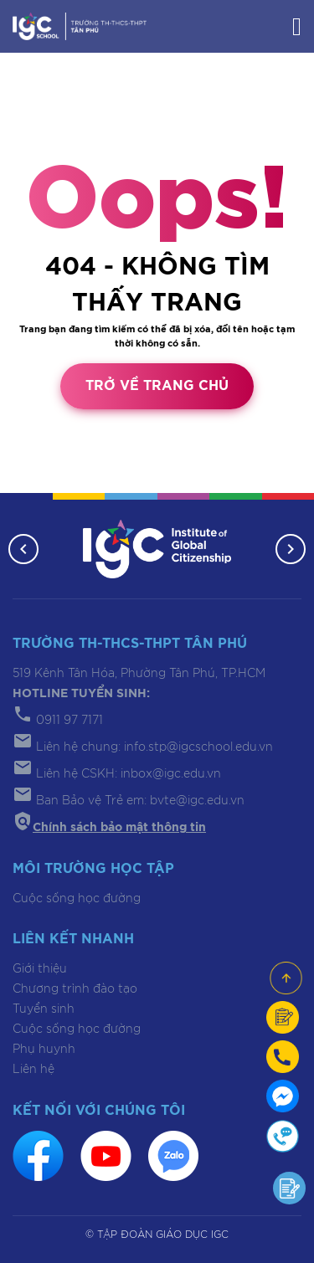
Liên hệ (33, 1070)
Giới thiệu (40, 969)
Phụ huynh (44, 1049)
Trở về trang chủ (157, 386)
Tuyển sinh (44, 1009)
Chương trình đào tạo (75, 989)
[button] (23, 549)
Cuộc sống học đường (77, 899)
